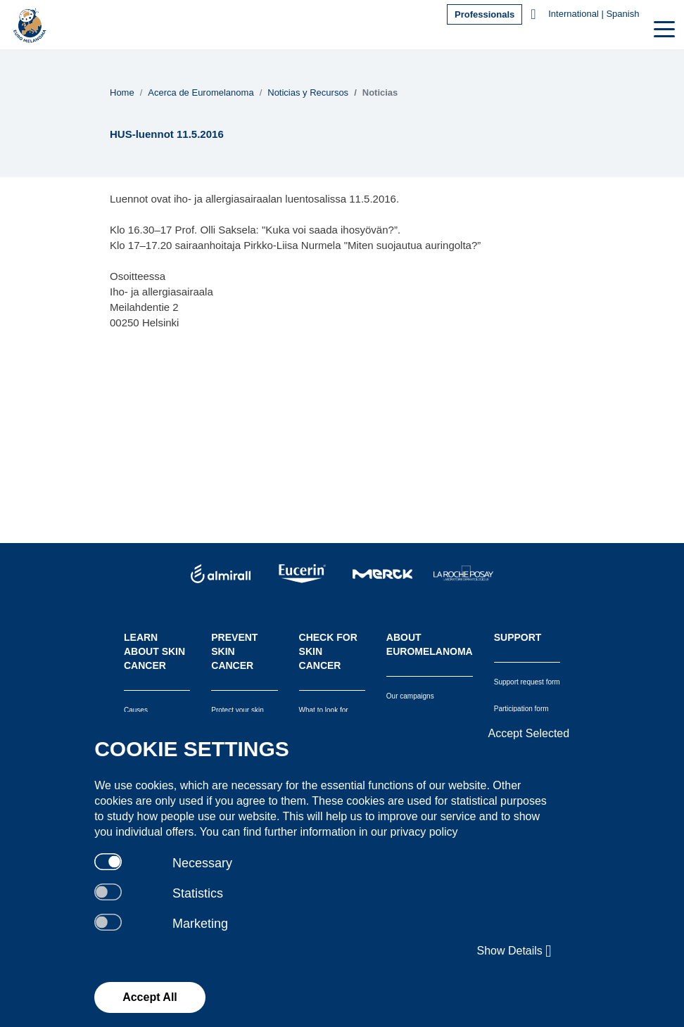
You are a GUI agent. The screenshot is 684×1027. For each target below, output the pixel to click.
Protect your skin (237, 710)
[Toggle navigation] (662, 28)
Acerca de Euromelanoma (200, 92)
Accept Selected (529, 733)
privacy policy (424, 832)
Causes (136, 710)
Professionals (484, 14)
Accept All (149, 997)
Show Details (514, 951)
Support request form (527, 682)
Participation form (521, 709)
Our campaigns (410, 696)
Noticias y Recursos (307, 92)
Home (122, 92)
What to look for (323, 710)
